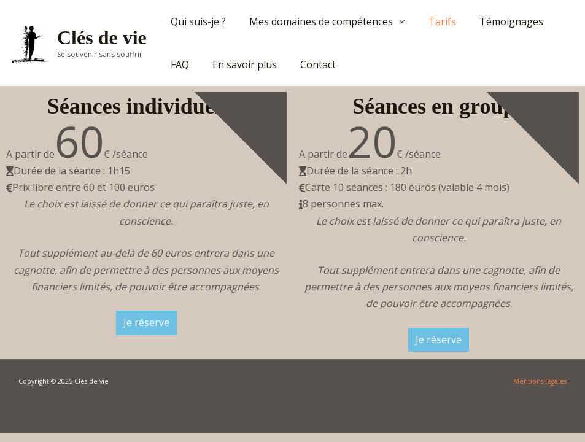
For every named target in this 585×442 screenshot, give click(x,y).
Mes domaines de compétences (315, 21)
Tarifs (433, 21)
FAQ (178, 64)
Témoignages (498, 21)
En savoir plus (239, 64)
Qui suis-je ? (196, 21)
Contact (309, 64)
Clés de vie (102, 37)
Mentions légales (540, 381)
